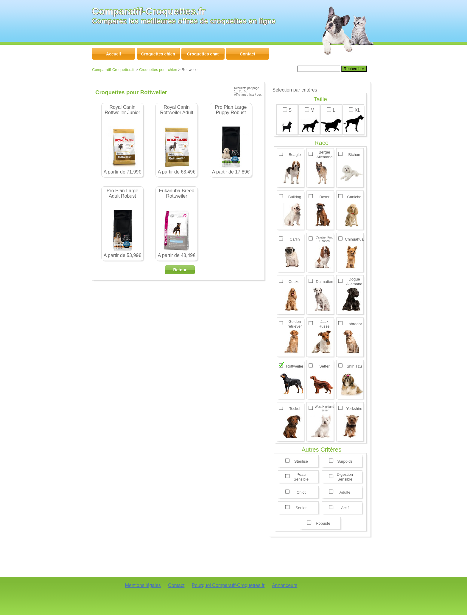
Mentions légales (143, 585)
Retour (179, 269)
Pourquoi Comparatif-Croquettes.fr (228, 585)
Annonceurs (284, 585)
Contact (176, 585)
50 (245, 91)
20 (240, 91)
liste (251, 94)
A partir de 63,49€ (176, 139)
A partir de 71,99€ (122, 139)
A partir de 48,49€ (176, 223)
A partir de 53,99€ (122, 223)
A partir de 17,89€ (231, 139)
